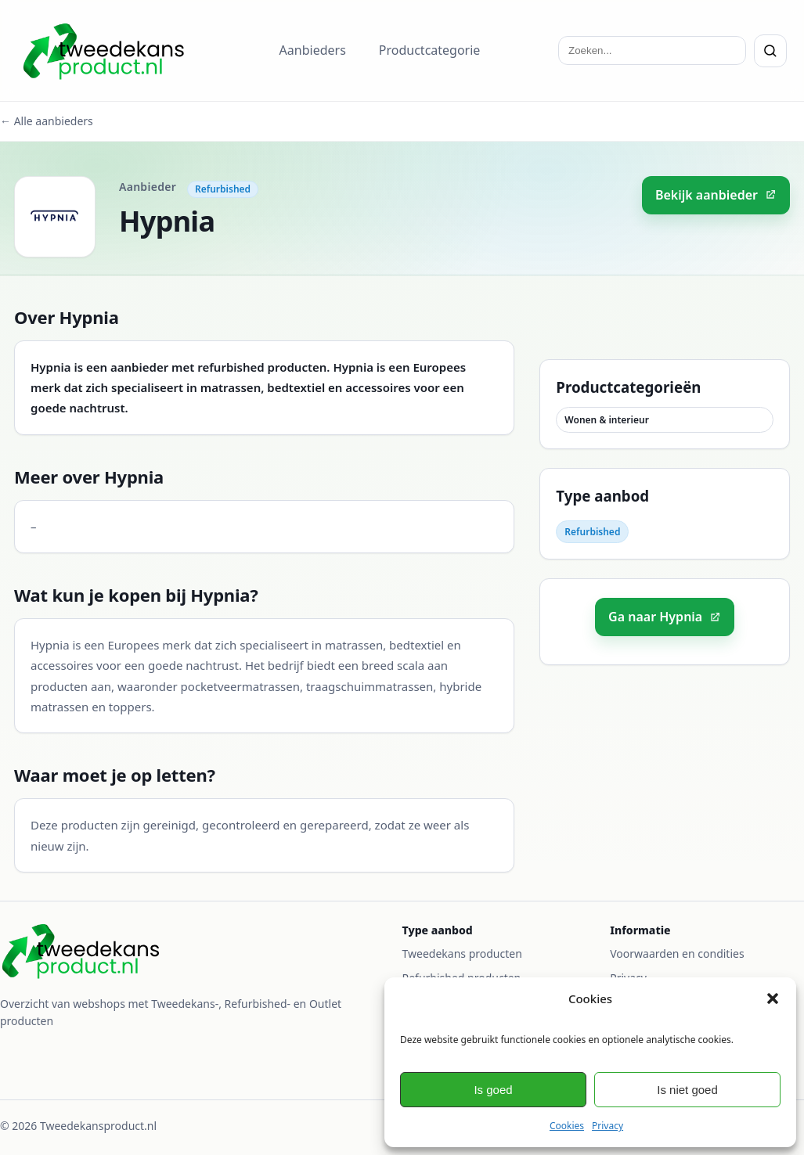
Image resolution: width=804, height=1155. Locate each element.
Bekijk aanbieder (716, 194)
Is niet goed (687, 1089)
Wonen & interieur (606, 419)
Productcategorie (430, 50)
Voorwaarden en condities (677, 953)
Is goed (493, 1089)
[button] (773, 998)
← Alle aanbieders (46, 120)
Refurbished (223, 189)
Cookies (567, 1125)
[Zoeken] (770, 50)
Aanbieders (312, 50)
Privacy (607, 1125)
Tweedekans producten (462, 953)
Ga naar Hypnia (664, 616)
